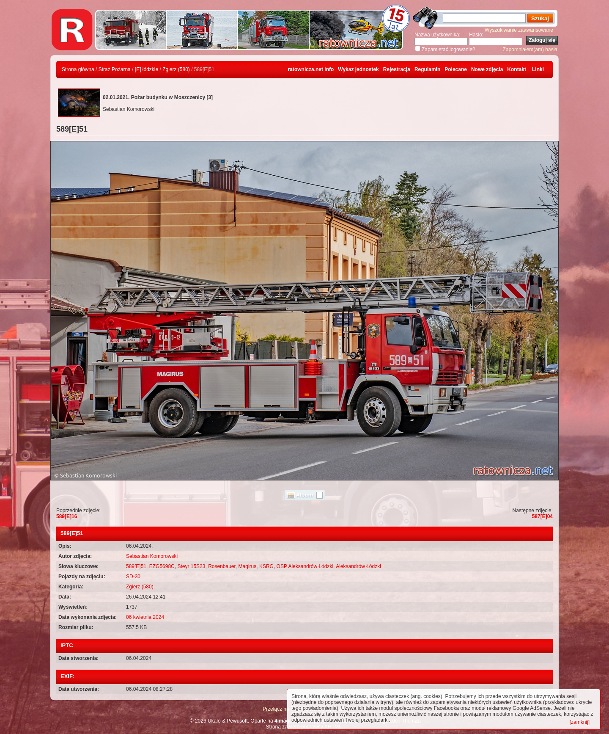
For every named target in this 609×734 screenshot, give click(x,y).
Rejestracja (396, 69)
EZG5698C (162, 566)
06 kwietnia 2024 (145, 617)
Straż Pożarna (115, 69)
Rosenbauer (222, 566)
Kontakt (516, 69)
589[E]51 (136, 566)
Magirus (248, 566)
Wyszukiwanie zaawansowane (519, 30)
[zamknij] (580, 722)
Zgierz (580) (176, 69)
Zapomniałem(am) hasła (530, 49)
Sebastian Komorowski (152, 556)
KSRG (266, 566)
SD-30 (133, 576)
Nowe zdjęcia (487, 69)
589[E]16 (66, 516)
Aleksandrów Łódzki (358, 566)
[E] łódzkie (146, 69)
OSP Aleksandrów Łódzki (305, 566)
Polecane (455, 69)
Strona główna (78, 69)
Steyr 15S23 (191, 566)
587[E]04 (542, 516)
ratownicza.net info (311, 69)
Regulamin (427, 69)
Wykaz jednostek (358, 69)
